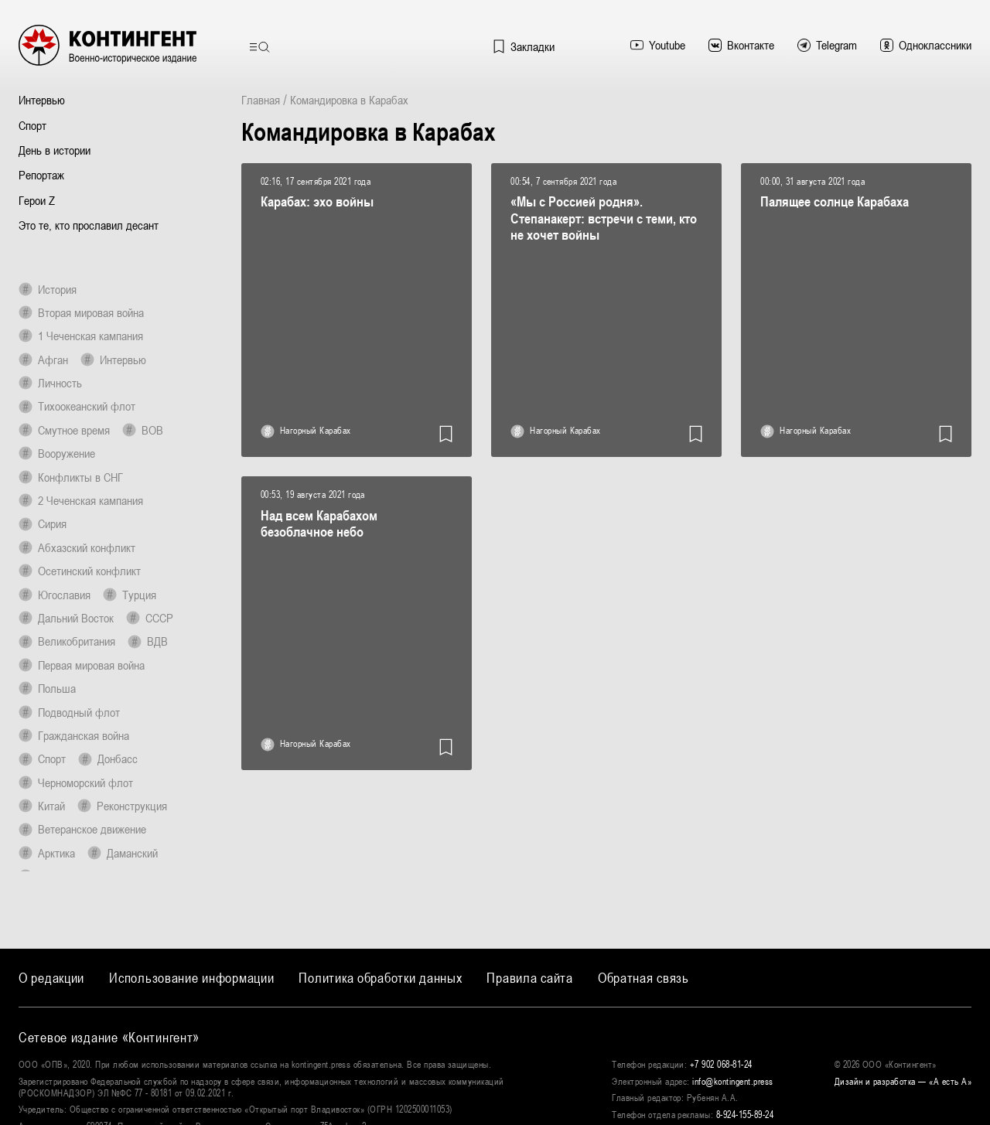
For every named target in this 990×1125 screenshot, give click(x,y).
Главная (260, 100)
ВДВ (148, 641)
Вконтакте (741, 45)
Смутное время (64, 430)
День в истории (54, 150)
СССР (149, 618)
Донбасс (108, 758)
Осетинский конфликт (80, 571)
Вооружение (57, 453)
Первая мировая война (82, 665)
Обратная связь (643, 978)
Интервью (42, 100)
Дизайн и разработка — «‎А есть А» (903, 1081)
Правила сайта (529, 978)
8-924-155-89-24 (744, 1115)
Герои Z (37, 200)
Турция (129, 595)
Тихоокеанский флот (77, 406)
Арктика (47, 853)
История (48, 289)
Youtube (657, 45)
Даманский (122, 853)
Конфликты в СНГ (71, 477)
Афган (43, 359)
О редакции (51, 978)
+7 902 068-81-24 (721, 1064)
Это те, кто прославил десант (89, 225)
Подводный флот (69, 712)
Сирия (43, 523)
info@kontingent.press (732, 1081)
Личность (50, 383)
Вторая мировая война (81, 312)
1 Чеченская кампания (81, 336)
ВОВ (142, 430)
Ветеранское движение (82, 829)
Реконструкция (122, 806)
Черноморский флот (76, 782)
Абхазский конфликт (77, 547)
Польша (47, 688)
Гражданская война (74, 735)
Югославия (54, 595)
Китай (42, 806)
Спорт (32, 125)
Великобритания (67, 641)
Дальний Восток (66, 618)
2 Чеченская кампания (81, 500)
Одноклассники (925, 45)
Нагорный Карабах (306, 431)
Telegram (827, 45)
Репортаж (41, 175)
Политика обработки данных (380, 978)
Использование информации (191, 978)
